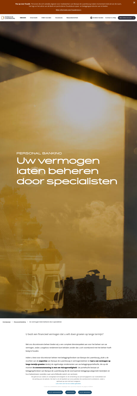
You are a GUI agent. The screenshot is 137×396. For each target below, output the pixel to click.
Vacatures (59, 18)
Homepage (6, 322)
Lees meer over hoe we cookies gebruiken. (68, 383)
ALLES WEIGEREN (85, 392)
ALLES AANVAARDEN (55, 392)
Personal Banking (20, 322)
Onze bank (33, 18)
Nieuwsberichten (72, 18)
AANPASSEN (70, 392)
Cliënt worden (46, 18)
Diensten (23, 18)
